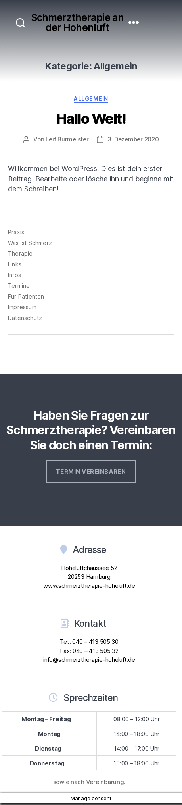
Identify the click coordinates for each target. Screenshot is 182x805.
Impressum (22, 307)
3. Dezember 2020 (133, 139)
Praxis (16, 232)
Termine (19, 285)
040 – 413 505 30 (95, 641)
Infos (14, 275)
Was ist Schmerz (30, 242)
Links (14, 264)
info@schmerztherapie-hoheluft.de (89, 659)
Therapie (20, 253)
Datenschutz (25, 317)
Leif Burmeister (67, 139)
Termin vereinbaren (91, 471)
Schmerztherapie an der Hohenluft (77, 23)
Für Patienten (26, 296)
